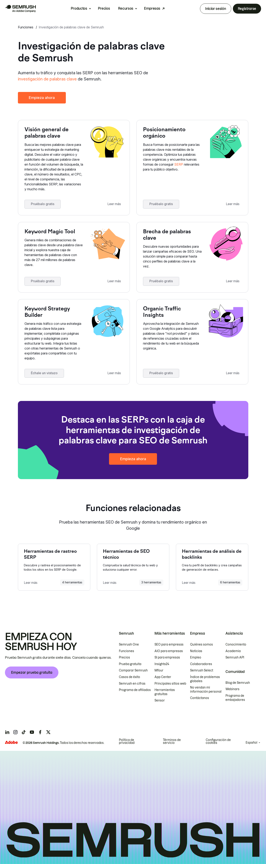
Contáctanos (199, 698)
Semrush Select (201, 670)
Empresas (152, 8)
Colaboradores (201, 664)
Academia (233, 651)
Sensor (159, 700)
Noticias (196, 651)
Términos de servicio (172, 741)
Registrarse (247, 8)
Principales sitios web (170, 683)
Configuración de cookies (218, 741)
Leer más (114, 204)
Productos (79, 8)
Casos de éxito (129, 677)
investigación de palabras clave (47, 79)
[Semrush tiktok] (24, 732)
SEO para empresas (169, 644)
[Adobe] (11, 742)
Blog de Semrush (237, 682)
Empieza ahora (42, 97)
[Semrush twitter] (48, 732)
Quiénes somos (201, 644)
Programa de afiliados (135, 690)
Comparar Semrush (133, 670)
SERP (178, 164)
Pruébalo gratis (43, 204)
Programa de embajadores (235, 697)
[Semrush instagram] (15, 732)
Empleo (195, 657)
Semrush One (129, 644)
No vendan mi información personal (206, 689)
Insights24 (161, 664)
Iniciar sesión (215, 8)
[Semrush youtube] (32, 732)
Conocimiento (235, 644)
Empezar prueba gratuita (31, 672)
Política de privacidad (127, 741)
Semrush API (234, 657)
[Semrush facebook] (40, 732)
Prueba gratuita (130, 664)
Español (251, 742)
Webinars (232, 689)
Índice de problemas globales (205, 679)
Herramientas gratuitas (164, 692)
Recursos (125, 8)
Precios (104, 8)
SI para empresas (167, 657)
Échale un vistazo (44, 373)
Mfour (158, 670)
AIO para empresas (168, 651)
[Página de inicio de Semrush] (20, 8)
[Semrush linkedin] (7, 732)
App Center (162, 677)
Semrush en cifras (132, 683)
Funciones (26, 27)
